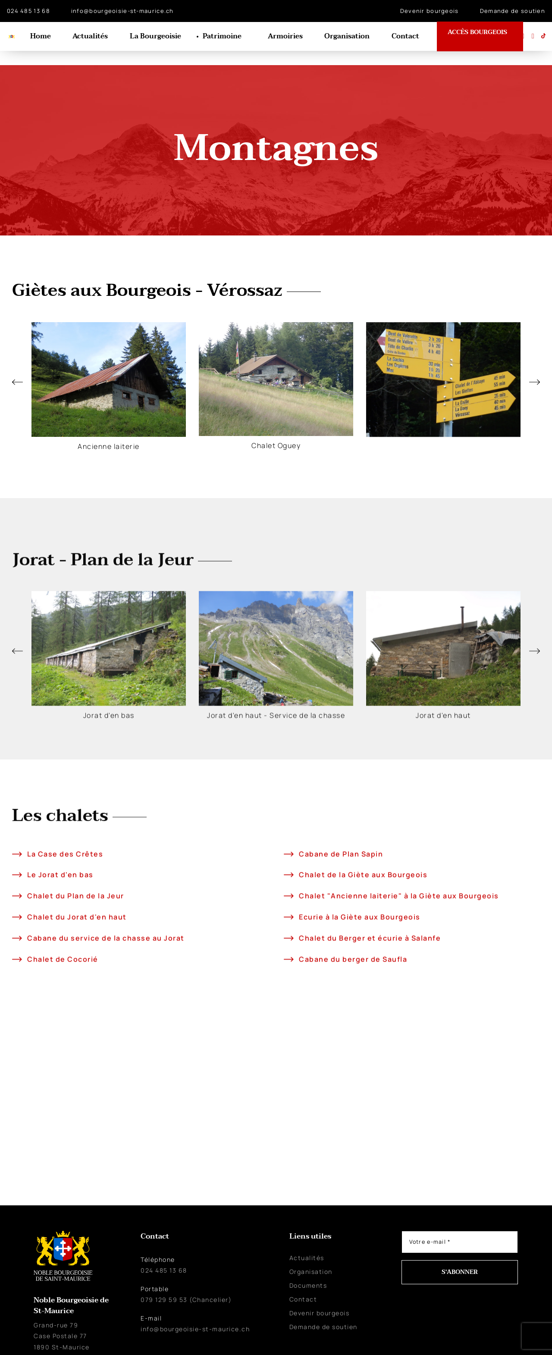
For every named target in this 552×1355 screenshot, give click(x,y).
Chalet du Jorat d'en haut (75, 979)
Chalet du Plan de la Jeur (74, 958)
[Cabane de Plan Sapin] (288, 916)
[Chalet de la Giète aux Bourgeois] (288, 937)
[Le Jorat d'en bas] (16, 937)
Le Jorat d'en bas (59, 937)
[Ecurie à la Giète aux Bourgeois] (288, 979)
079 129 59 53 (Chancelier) (186, 1285)
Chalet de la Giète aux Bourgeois (362, 937)
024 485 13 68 (28, 11)
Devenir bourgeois (429, 11)
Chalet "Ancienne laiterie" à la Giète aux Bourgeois (398, 958)
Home (46, 37)
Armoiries (287, 37)
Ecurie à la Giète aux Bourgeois (358, 979)
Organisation (347, 37)
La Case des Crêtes (64, 916)
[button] (17, 367)
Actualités (95, 37)
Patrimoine (225, 37)
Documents (308, 1271)
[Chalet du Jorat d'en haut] (16, 979)
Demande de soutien (512, 11)
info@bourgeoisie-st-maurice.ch (122, 11)
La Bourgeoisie (159, 37)
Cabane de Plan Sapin (340, 916)
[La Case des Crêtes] (16, 916)
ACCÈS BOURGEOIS (480, 35)
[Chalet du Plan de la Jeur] (16, 958)
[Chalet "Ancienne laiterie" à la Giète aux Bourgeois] (288, 958)
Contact (405, 37)
